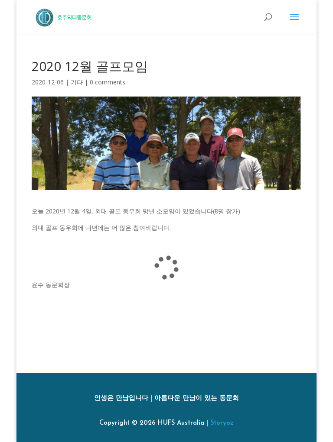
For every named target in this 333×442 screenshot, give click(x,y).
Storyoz (222, 423)
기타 (77, 82)
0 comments (107, 82)
